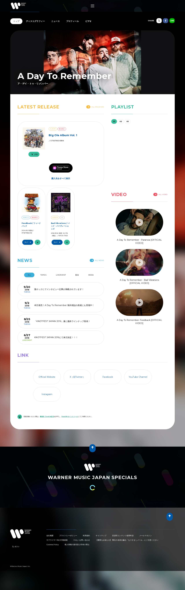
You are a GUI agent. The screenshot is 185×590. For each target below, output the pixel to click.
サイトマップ (101, 535)
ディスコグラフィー (35, 21)
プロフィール (72, 21)
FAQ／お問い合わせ (82, 540)
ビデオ (88, 21)
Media (91, 275)
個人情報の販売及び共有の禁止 (77, 544)
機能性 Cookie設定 (47, 416)
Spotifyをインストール (69, 416)
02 (121, 121)
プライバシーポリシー (68, 535)
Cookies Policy (52, 544)
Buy (28, 242)
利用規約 (86, 535)
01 (114, 121)
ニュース (55, 21)
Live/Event (61, 275)
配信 (77, 275)
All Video (160, 194)
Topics (43, 275)
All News (97, 260)
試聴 (34, 154)
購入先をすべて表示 (60, 178)
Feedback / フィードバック (31, 224)
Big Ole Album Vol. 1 (63, 135)
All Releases (95, 107)
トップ (16, 21)
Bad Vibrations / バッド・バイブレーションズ (60, 226)
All (29, 275)
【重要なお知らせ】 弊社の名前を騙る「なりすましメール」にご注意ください (127, 540)
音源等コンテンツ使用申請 (123, 535)
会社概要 (49, 535)
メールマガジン (145, 535)
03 (127, 121)
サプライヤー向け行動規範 (57, 540)
